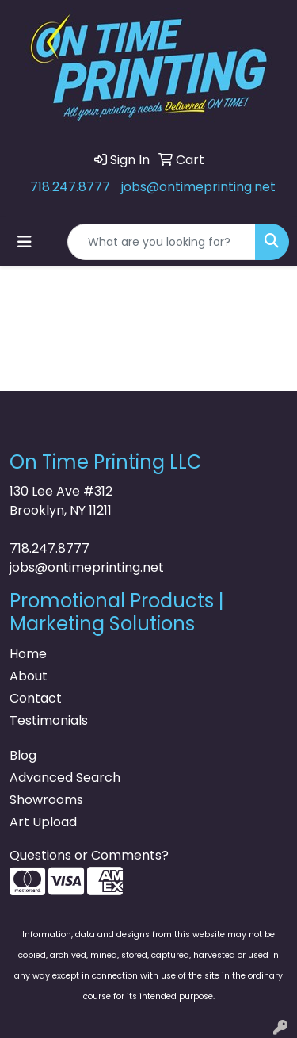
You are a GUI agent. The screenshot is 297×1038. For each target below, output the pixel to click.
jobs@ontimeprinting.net (198, 187)
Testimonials (49, 720)
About (29, 676)
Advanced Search (65, 777)
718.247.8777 (70, 187)
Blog (23, 755)
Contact (36, 698)
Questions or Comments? (89, 855)
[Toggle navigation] (24, 242)
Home (28, 654)
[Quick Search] (161, 242)
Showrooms (46, 800)
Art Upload (43, 822)
